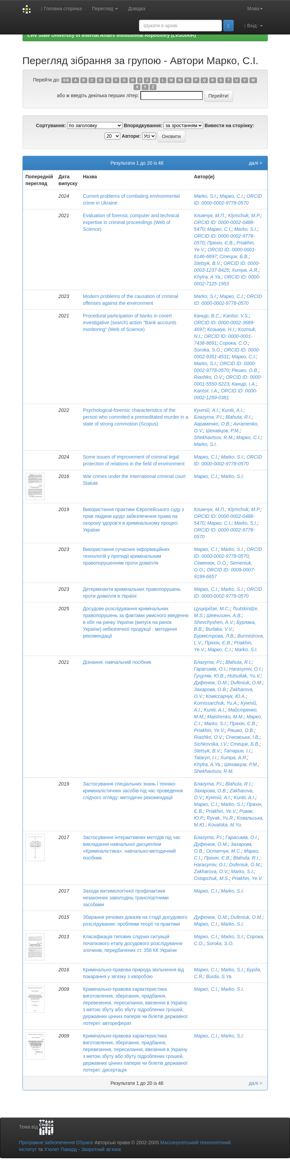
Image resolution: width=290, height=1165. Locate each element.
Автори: (131, 136)
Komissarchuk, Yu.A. (216, 703)
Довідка (136, 8)
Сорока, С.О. (233, 343)
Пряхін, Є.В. (220, 242)
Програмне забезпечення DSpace (56, 1142)
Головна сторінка (61, 9)
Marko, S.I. (205, 196)
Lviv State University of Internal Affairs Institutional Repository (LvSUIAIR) (112, 35)
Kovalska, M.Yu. (225, 824)
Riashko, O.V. (208, 377)
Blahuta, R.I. (239, 417)
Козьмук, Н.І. (221, 329)
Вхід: (253, 26)
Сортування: (51, 125)
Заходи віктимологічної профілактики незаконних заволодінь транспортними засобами (126, 897)
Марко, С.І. (232, 196)
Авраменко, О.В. (212, 424)
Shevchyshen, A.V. (214, 622)
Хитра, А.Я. (245, 270)
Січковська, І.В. (242, 737)
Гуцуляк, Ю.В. (209, 675)
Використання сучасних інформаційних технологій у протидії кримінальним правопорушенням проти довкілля (126, 556)
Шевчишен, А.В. (224, 615)
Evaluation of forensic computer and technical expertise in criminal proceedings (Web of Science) (131, 222)
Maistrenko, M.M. (225, 716)
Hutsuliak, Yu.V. (244, 675)
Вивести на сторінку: (229, 125)
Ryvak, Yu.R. (220, 818)
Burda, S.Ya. (219, 976)
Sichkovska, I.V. (211, 744)
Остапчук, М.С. (223, 851)
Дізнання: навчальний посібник (117, 662)
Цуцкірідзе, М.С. (212, 608)
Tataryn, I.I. (206, 757)
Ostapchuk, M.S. (211, 878)
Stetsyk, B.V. (207, 263)
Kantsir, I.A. (206, 390)
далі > (255, 163)
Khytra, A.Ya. (208, 277)
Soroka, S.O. (207, 350)
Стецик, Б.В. (234, 256)
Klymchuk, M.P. (244, 215)
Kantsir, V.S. (236, 315)
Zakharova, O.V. (211, 871)
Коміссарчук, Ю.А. (226, 696)
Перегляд (105, 8)
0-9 (65, 80)
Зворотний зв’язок (101, 1149)
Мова (255, 8)
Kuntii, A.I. (232, 410)
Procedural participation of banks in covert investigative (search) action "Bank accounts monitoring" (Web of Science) (129, 322)
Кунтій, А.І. (206, 410)
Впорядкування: (143, 125)
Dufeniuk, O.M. (246, 682)
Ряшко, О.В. (245, 370)
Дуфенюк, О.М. (211, 682)
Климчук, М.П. (209, 215)
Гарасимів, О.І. (210, 669)
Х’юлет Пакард (60, 1149)
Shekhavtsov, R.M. (213, 437)
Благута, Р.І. (208, 417)
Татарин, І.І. (237, 750)
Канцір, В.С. (207, 315)
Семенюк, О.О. (210, 563)
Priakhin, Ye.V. (209, 730)
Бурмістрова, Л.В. (214, 636)
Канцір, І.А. (244, 384)
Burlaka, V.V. (219, 629)
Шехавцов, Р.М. (223, 430)
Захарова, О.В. (210, 689)
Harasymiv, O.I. (245, 669)
